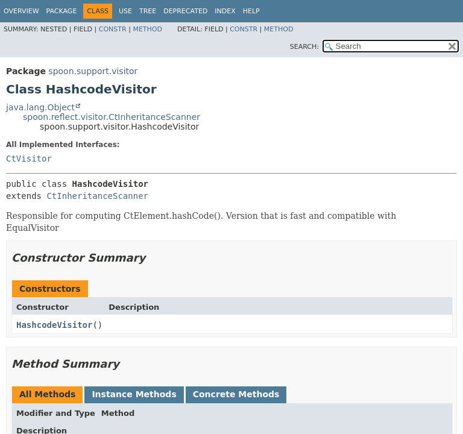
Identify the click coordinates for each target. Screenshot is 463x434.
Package (61, 11)
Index (225, 11)
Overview (21, 11)
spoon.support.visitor (92, 71)
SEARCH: (304, 47)
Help (251, 11)
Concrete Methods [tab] (236, 394)
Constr (113, 29)
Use (125, 11)
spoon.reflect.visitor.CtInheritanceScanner (111, 117)
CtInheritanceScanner (97, 196)
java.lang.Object (40, 107)
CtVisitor (29, 158)
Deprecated (185, 11)
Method (147, 29)
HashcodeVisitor (54, 325)
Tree (147, 11)
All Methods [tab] (47, 394)
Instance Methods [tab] (134, 394)
